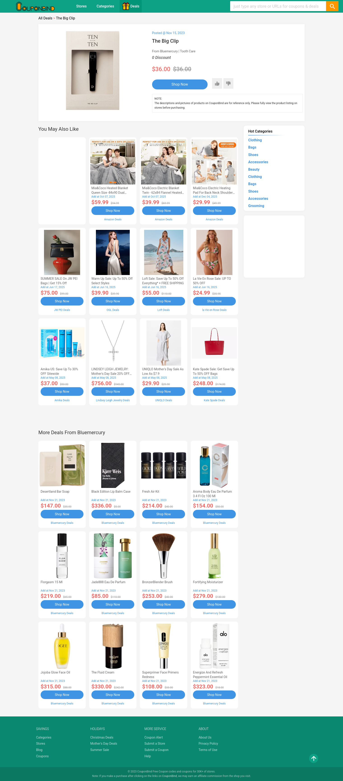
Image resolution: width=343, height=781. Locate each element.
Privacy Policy (208, 743)
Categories (105, 6)
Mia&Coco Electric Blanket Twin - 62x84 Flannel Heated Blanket (162, 192)
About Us (205, 737)
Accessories (258, 162)
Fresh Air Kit (150, 491)
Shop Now (180, 84)
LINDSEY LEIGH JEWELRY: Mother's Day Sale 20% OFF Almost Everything (110, 373)
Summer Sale (99, 750)
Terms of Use (208, 750)
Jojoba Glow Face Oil (55, 672)
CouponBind (169, 776)
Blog (39, 750)
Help (147, 756)
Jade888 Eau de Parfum (108, 582)
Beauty (254, 169)
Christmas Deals (101, 737)
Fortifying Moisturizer (208, 582)
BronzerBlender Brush (157, 582)
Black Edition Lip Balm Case (110, 491)
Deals (130, 6)
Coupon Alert (153, 737)
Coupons (42, 756)
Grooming (256, 206)
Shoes (253, 155)
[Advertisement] (62, 180)
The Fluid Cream (102, 672)
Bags (252, 147)
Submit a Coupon (156, 750)
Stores (81, 6)
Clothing (255, 140)
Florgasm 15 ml (52, 582)
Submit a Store (154, 743)
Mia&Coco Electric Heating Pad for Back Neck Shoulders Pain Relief (213, 192)
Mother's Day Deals (103, 743)
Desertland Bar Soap (55, 491)
